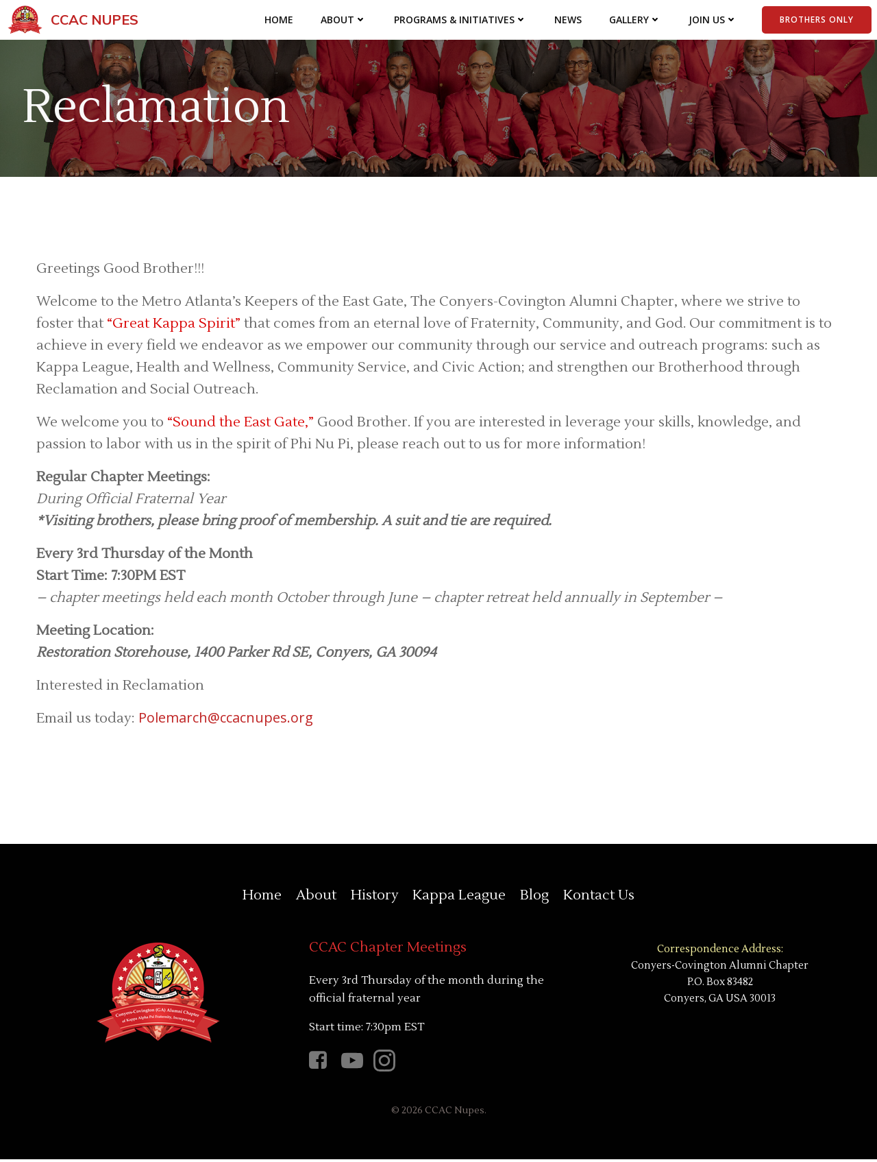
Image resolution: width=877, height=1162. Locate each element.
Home (278, 20)
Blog (533, 897)
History (375, 897)
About (344, 20)
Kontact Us (597, 897)
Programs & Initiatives (460, 20)
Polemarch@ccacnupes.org (226, 719)
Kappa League (459, 897)
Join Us (713, 20)
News (568, 20)
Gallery (635, 20)
